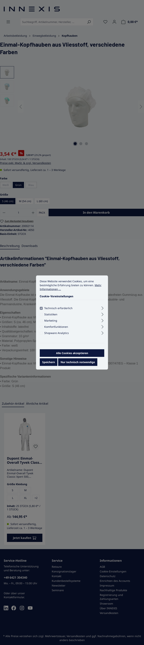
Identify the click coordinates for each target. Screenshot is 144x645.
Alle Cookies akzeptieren (72, 354)
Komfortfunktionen (56, 328)
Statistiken (50, 316)
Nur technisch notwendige (78, 363)
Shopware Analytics (56, 334)
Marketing (50, 322)
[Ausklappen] (102, 309)
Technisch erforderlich (58, 309)
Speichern (48, 363)
